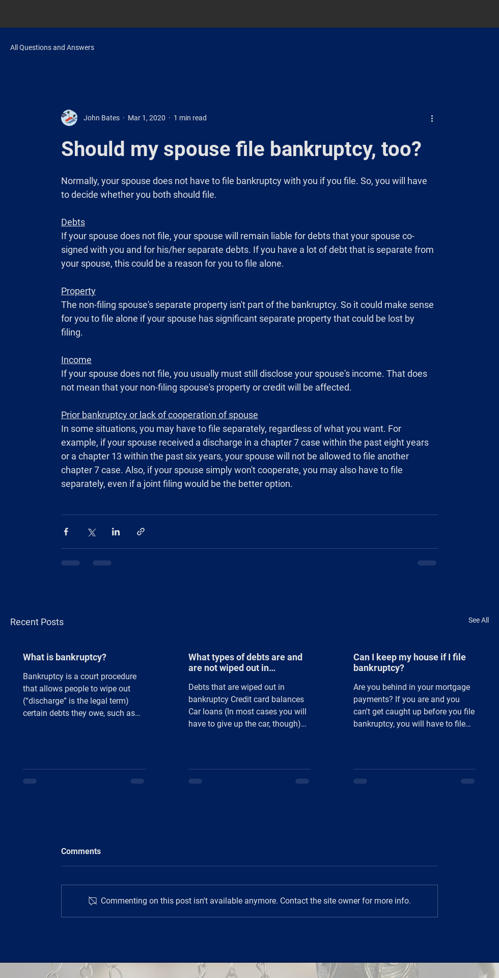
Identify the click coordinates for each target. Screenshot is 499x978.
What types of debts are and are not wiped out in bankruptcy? (245, 662)
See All (478, 620)
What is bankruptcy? (64, 657)
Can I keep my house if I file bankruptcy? (409, 662)
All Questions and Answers (52, 47)
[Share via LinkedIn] (116, 531)
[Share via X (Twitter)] (91, 531)
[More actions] (432, 118)
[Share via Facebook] (66, 531)
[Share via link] (141, 531)
